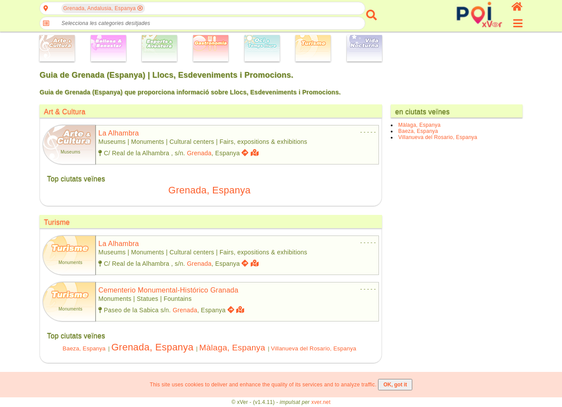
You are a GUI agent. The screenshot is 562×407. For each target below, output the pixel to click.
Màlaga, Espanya (232, 347)
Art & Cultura (65, 111)
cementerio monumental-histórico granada (168, 290)
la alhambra (118, 133)
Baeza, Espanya (84, 348)
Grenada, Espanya (209, 190)
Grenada (199, 153)
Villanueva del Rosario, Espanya (313, 348)
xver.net (321, 402)
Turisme (57, 222)
